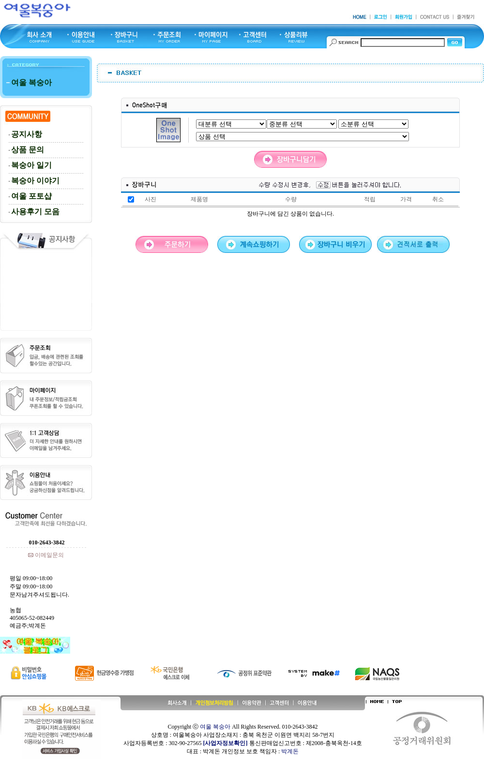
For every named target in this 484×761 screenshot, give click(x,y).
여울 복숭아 (215, 726)
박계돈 (290, 751)
